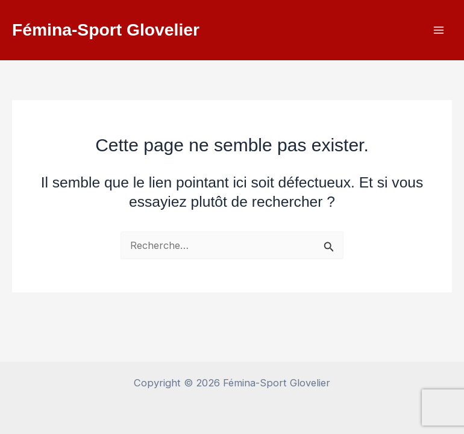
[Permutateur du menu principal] (438, 30)
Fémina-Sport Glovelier (105, 29)
